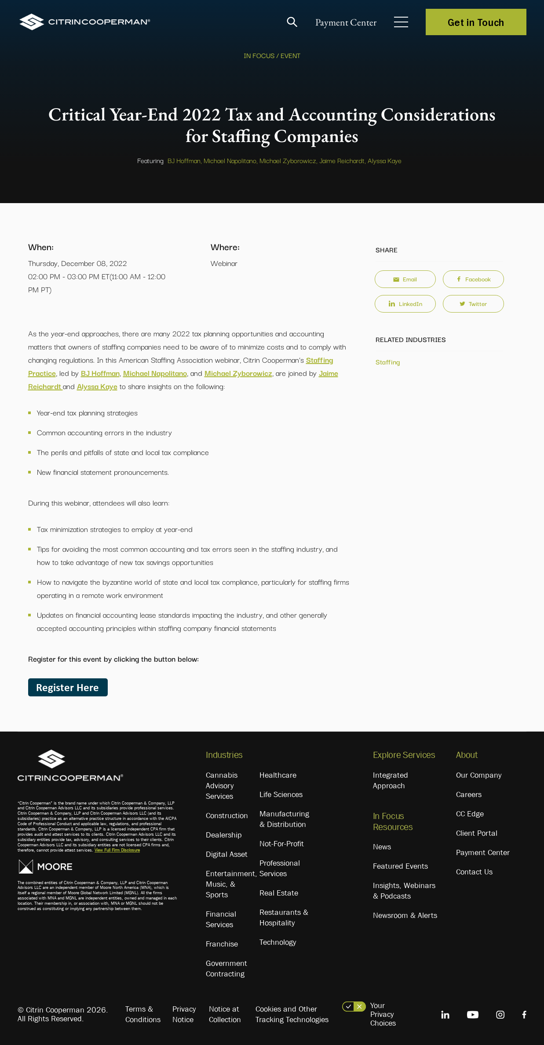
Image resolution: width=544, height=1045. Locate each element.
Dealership (224, 834)
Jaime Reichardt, (342, 160)
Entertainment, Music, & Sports (231, 884)
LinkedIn (405, 303)
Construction (227, 815)
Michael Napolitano (155, 373)
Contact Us (474, 871)
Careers (469, 794)
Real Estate (278, 892)
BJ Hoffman (100, 373)
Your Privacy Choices (383, 1014)
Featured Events (400, 866)
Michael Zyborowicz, (288, 160)
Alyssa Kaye (385, 160)
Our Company (478, 775)
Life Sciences (281, 794)
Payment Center (345, 22)
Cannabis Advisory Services (221, 786)
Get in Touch (476, 22)
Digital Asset (227, 854)
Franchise (222, 943)
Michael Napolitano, (231, 160)
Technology (277, 942)
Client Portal (476, 833)
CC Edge (470, 813)
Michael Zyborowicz (238, 373)
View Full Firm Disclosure (117, 850)
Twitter (473, 303)
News (382, 846)
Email (405, 279)
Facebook (473, 279)
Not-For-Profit (281, 843)
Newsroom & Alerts (405, 915)
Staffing (388, 361)
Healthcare (277, 775)
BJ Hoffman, (185, 160)
